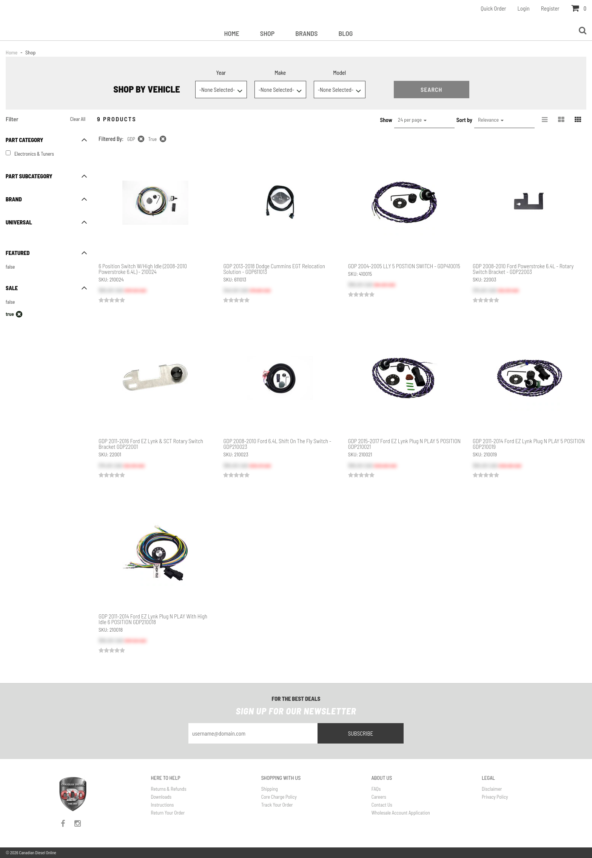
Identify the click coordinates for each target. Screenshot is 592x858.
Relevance (491, 119)
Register (550, 8)
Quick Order (493, 8)
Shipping (269, 789)
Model (339, 72)
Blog (346, 33)
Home (231, 33)
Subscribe (360, 733)
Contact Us (382, 805)
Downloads (161, 797)
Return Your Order (168, 813)
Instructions (162, 805)
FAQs (376, 789)
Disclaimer (492, 789)
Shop (267, 33)
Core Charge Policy (279, 797)
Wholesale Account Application (401, 813)
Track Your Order (277, 805)
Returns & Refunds (169, 789)
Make (280, 72)
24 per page (412, 119)
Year (221, 72)
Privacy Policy (495, 797)
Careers (379, 797)
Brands (306, 33)
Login (524, 8)
